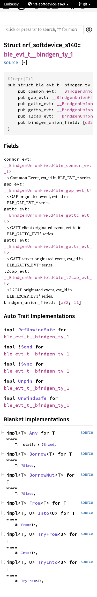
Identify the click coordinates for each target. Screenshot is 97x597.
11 (76, 302)
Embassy (11, 4)
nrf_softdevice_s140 (50, 45)
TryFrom (48, 534)
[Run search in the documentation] (44, 29)
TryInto (48, 562)
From (35, 503)
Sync (26, 364)
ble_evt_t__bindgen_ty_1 (38, 54)
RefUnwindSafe (36, 330)
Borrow (37, 454)
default (13, 13)
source (11, 62)
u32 (89, 122)
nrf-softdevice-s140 (47, 4)
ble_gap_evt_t (72, 190)
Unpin (25, 381)
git (83, 4)
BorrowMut (42, 475)
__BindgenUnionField (28, 165)
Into (43, 513)
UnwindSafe (32, 398)
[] (24, 62)
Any (33, 433)
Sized (49, 444)
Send (26, 347)
